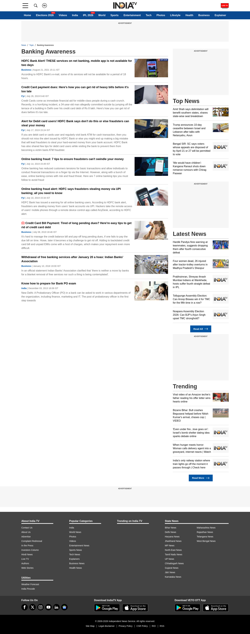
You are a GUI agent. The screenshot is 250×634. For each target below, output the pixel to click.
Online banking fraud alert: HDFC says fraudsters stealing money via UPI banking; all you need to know (71, 191)
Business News (77, 563)
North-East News (173, 550)
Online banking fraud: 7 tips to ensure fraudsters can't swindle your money (72, 159)
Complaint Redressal (31, 541)
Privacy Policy (125, 626)
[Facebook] (24, 607)
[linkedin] (56, 607)
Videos (63, 15)
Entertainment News (79, 545)
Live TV (25, 559)
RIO (154, 626)
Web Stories (27, 568)
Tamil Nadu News (173, 554)
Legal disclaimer (107, 626)
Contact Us (26, 527)
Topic (31, 45)
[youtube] (48, 607)
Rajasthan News (205, 532)
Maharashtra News (206, 527)
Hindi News (27, 554)
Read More (200, 478)
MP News (169, 545)
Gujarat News (171, 568)
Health (189, 15)
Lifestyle (175, 15)
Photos (160, 15)
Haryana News (172, 536)
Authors (25, 563)
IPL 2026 (88, 15)
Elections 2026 (45, 15)
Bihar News (170, 527)
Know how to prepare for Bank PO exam (48, 283)
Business (204, 15)
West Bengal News (206, 541)
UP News (169, 559)
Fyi (23, 96)
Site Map (90, 626)
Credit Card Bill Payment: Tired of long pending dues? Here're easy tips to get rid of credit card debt (76, 225)
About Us (26, 532)
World (101, 15)
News (23, 45)
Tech (148, 15)
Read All (200, 329)
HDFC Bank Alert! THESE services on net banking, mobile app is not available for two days (76, 63)
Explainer (220, 15)
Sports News (75, 550)
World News (75, 532)
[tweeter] (32, 607)
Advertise (26, 536)
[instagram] (40, 607)
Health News (75, 568)
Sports (114, 15)
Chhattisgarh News (174, 563)
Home (27, 15)
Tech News (74, 554)
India (75, 15)
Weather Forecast (30, 584)
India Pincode (28, 589)
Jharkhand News (173, 541)
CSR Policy (142, 626)
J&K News (170, 572)
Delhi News (170, 532)
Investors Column (30, 550)
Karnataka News (173, 577)
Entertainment (132, 15)
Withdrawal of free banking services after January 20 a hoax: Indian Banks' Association (72, 259)
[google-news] (64, 607)
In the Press (27, 545)
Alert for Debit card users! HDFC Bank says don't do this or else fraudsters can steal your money (75, 123)
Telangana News (205, 536)
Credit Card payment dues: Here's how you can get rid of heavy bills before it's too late (75, 89)
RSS (162, 626)
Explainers (74, 559)
